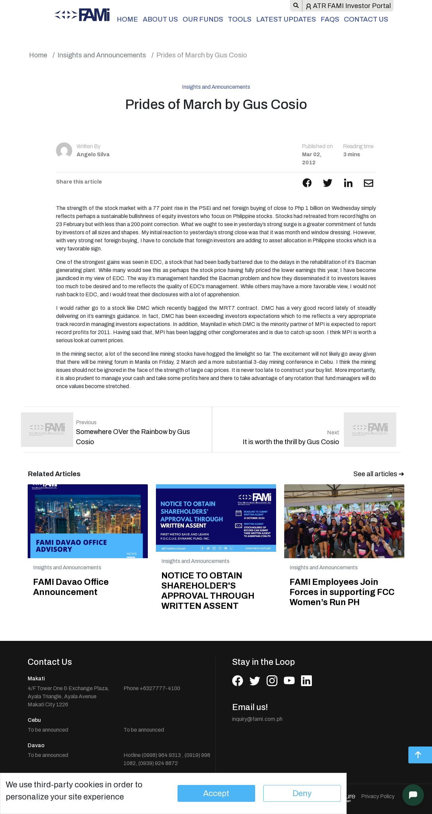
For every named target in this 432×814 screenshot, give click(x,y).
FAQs (330, 19)
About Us (160, 19)
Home (127, 19)
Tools (239, 19)
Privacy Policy (378, 796)
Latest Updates (286, 19)
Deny (302, 793)
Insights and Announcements (101, 55)
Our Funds (203, 19)
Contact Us (366, 19)
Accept (216, 793)
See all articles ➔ (378, 474)
